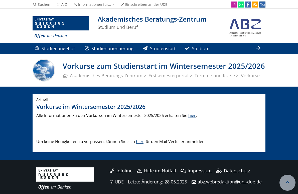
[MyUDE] (262, 5)
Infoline (121, 171)
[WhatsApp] (241, 5)
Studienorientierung (109, 48)
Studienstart (159, 48)
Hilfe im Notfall (156, 171)
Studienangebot (55, 48)
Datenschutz (233, 171)
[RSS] (255, 5)
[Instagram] (234, 5)
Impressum (196, 171)
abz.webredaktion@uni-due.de (230, 182)
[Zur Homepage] (61, 27)
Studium (197, 48)
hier (192, 115)
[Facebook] (248, 5)
